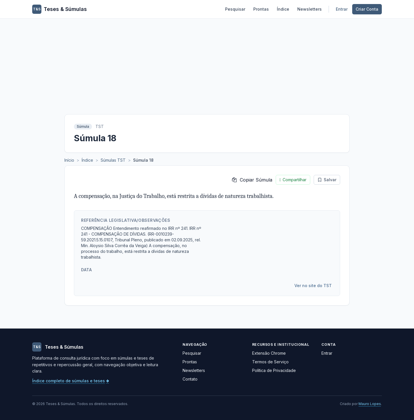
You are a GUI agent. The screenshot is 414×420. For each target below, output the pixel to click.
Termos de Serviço (270, 361)
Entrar (342, 9)
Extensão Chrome (269, 353)
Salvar (326, 179)
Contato (190, 379)
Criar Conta (367, 9)
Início (69, 160)
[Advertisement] (206, 62)
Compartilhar (292, 180)
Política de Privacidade (274, 370)
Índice (283, 9)
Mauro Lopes (370, 404)
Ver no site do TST (313, 285)
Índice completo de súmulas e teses (70, 380)
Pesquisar (235, 9)
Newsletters (309, 9)
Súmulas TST (113, 160)
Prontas (261, 9)
